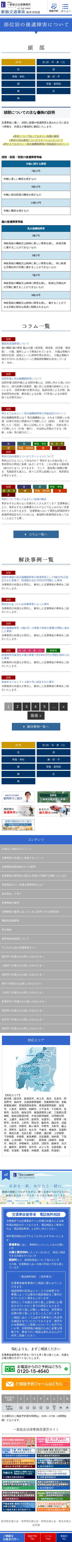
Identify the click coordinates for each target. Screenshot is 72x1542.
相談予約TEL (32, 1537)
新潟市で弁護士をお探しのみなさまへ (23, 956)
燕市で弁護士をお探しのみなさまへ (22, 983)
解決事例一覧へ (38, 726)
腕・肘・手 (53, 76)
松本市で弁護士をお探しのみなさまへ (23, 1019)
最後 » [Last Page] (36, 715)
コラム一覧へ (38, 534)
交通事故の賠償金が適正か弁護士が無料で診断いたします (34, 875)
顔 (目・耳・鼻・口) (53, 62)
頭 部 (18, 62)
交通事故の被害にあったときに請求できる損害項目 (30, 911)
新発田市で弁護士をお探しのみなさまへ (24, 1001)
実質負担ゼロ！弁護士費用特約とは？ (23, 884)
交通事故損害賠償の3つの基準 (19, 867)
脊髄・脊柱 (18, 76)
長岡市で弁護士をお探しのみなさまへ (23, 974)
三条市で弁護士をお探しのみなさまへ (23, 992)
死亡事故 (7, 929)
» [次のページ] (63, 706)
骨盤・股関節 (53, 83)
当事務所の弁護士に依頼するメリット (23, 858)
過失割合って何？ (12, 894)
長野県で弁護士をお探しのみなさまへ (23, 1010)
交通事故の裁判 (10, 902)
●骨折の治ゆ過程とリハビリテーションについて (36, 140)
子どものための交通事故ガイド (19, 947)
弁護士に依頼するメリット (17, 849)
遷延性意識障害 (10, 920)
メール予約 (48, 1537)
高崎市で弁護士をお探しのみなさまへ (23, 1028)
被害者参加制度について (15, 938)
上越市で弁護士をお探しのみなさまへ (23, 965)
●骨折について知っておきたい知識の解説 (36, 136)
